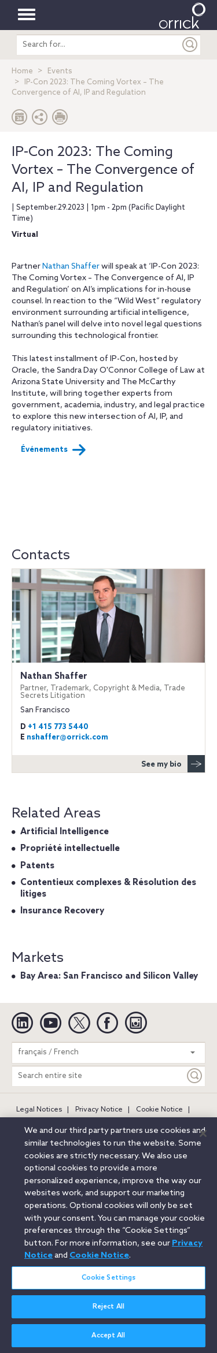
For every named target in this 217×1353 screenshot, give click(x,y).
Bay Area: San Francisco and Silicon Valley (109, 976)
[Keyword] (195, 1076)
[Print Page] (60, 119)
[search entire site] (98, 44)
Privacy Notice (99, 1110)
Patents (37, 866)
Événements (53, 450)
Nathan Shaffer (71, 267)
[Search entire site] (98, 1076)
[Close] (203, 1138)
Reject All (108, 1312)
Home (22, 71)
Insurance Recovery (62, 911)
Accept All (108, 1341)
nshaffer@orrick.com (67, 737)
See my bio (173, 763)
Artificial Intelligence (64, 832)
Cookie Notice (159, 1110)
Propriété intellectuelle (70, 848)
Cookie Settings (109, 1283)
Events (59, 71)
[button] (40, 119)
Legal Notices (39, 1110)
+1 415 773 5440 (58, 727)
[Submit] (190, 44)
